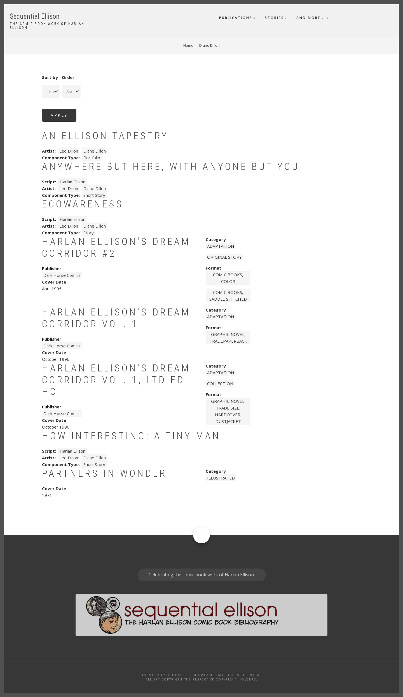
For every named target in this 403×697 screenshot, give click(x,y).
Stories (274, 17)
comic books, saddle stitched (228, 295)
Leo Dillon (68, 151)
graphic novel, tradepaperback (228, 337)
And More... (310, 17)
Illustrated (221, 478)
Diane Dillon (94, 151)
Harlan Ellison (72, 181)
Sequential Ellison (35, 16)
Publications (235, 17)
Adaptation (220, 246)
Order (68, 77)
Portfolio (91, 157)
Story (88, 232)
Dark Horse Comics (62, 275)
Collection (220, 383)
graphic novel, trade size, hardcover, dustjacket (228, 411)
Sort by (50, 77)
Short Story (94, 195)
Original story (224, 257)
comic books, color (228, 278)
